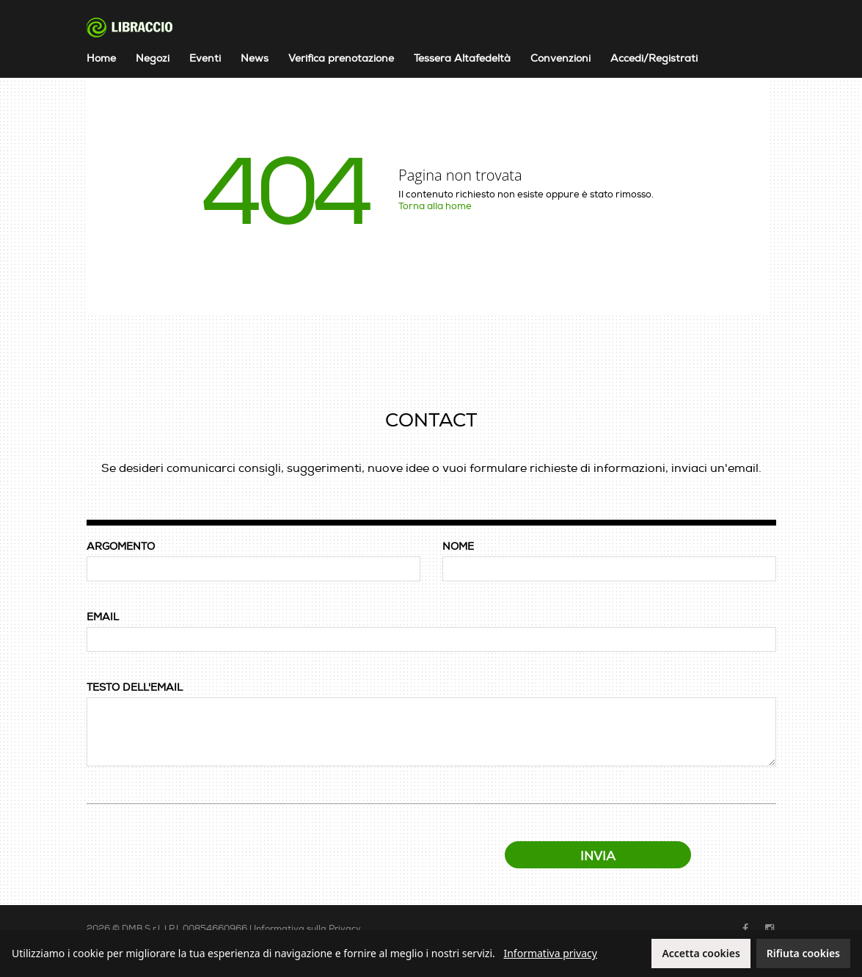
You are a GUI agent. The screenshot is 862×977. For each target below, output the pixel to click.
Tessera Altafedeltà (462, 58)
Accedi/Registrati (654, 58)
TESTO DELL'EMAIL (135, 687)
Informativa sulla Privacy (307, 928)
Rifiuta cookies (803, 953)
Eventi (205, 58)
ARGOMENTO (121, 546)
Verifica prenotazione (341, 58)
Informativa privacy (550, 953)
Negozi (152, 58)
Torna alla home (435, 206)
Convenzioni (560, 58)
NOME (458, 546)
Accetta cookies (700, 953)
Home (101, 58)
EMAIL (103, 617)
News (255, 58)
